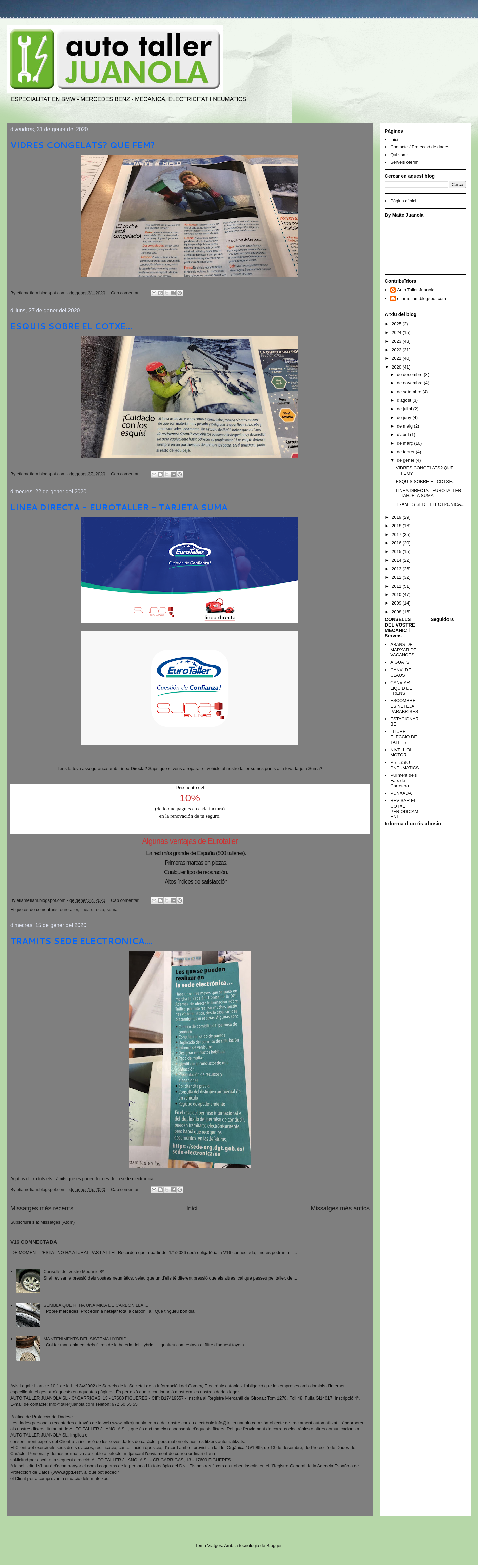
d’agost (405, 400)
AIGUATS (399, 662)
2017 (397, 534)
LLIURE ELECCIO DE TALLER (403, 737)
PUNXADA (401, 793)
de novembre (410, 382)
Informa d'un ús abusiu (413, 823)
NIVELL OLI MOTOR (402, 752)
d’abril (403, 434)
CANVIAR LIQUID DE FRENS (401, 688)
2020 (397, 367)
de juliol (405, 408)
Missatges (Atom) (57, 1222)
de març (405, 443)
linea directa (92, 909)
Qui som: (399, 154)
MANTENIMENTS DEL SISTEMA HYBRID (84, 1338)
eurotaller (69, 909)
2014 (397, 560)
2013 (397, 568)
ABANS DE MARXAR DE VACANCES (403, 649)
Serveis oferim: (405, 162)
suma (112, 909)
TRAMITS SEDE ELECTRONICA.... (81, 941)
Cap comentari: (126, 292)
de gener (406, 460)
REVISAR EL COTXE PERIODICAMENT (404, 808)
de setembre (410, 391)
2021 (397, 358)
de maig (405, 426)
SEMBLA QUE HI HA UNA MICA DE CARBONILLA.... (95, 1305)
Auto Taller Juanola (415, 289)
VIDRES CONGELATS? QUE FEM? (82, 145)
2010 (397, 594)
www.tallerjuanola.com (134, 1422)
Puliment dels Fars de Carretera (403, 780)
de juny (405, 417)
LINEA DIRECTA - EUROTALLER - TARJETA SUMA (118, 507)
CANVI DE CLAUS (400, 672)
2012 (397, 577)
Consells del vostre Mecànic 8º (73, 1271)
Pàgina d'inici (403, 200)
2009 (397, 603)
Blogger (273, 1545)
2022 (397, 349)
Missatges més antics (340, 1208)
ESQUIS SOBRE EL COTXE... (71, 326)
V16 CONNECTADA (33, 1242)
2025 (397, 323)
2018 (397, 525)
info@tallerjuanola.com (71, 1404)
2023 (397, 341)
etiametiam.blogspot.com (421, 298)
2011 (397, 586)
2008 (397, 611)
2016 (397, 543)
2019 (397, 517)
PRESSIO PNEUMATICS (404, 765)
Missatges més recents (41, 1208)
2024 (397, 332)
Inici (191, 1208)
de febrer (406, 451)
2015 (397, 551)
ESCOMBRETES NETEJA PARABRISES (404, 706)
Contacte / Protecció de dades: (420, 147)
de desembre (410, 374)
